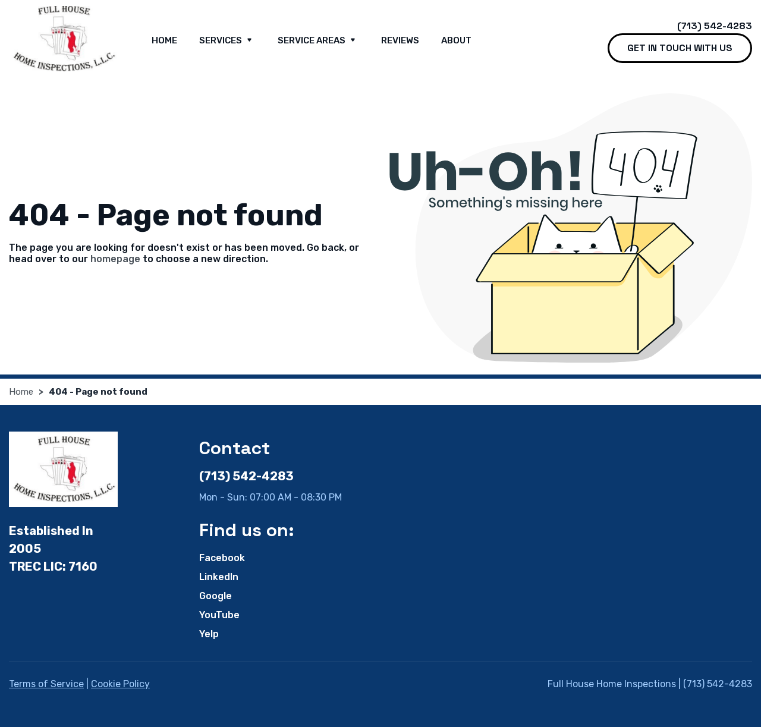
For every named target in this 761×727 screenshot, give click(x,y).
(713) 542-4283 (714, 26)
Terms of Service (46, 684)
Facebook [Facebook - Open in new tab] (222, 558)
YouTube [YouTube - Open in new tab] (219, 615)
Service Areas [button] (318, 41)
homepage (115, 259)
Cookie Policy (120, 684)
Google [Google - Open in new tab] (215, 596)
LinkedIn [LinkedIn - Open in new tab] (218, 577)
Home (164, 40)
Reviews (400, 40)
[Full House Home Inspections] (63, 38)
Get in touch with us (679, 48)
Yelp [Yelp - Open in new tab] (209, 634)
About (456, 40)
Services (227, 41)
